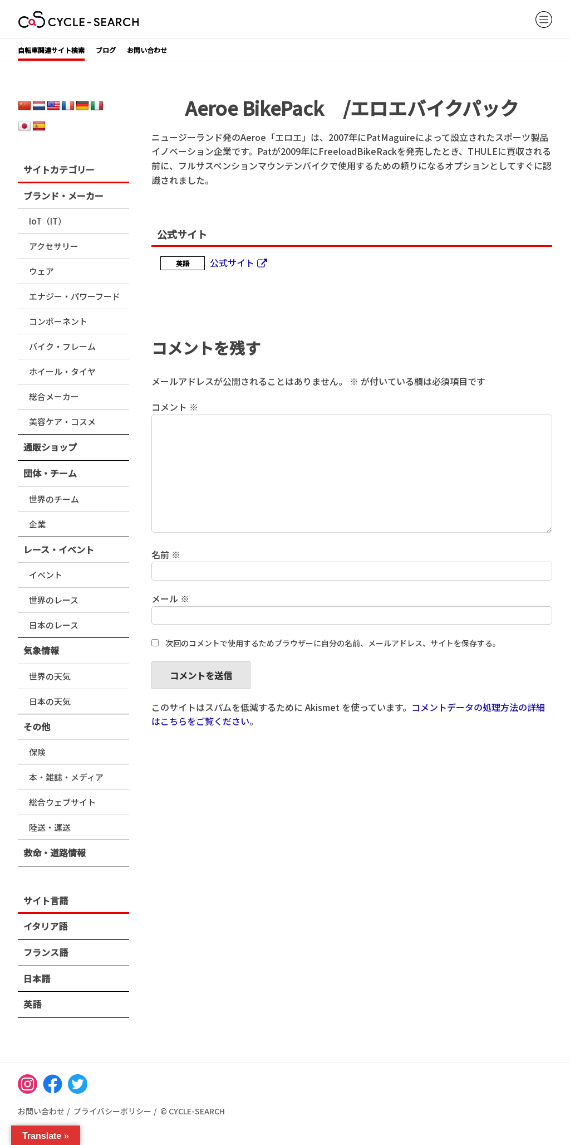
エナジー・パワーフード (74, 296)
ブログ (106, 50)
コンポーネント (58, 321)
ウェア (41, 271)
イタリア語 (45, 926)
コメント (174, 406)
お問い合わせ (147, 50)
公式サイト (232, 262)
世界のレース (53, 600)
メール (170, 598)
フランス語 (45, 952)
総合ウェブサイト (62, 802)
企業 (37, 524)
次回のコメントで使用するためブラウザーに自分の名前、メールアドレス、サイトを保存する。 (332, 643)
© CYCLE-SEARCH (192, 1111)
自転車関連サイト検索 (51, 50)
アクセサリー (53, 246)
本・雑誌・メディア (66, 777)
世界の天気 (50, 676)
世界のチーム (54, 499)
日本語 (36, 978)
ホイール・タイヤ (62, 371)
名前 (165, 554)
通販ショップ (50, 447)
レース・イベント (58, 549)
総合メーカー (54, 396)
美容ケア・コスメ (62, 421)
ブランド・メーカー (63, 195)
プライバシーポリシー (112, 1111)
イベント (45, 575)
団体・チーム (50, 473)
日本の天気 (50, 701)
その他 (36, 726)
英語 (32, 1004)
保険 (37, 752)
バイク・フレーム (62, 346)
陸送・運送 (50, 827)
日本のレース (53, 625)
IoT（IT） (47, 221)
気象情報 (41, 650)
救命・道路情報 (54, 852)
